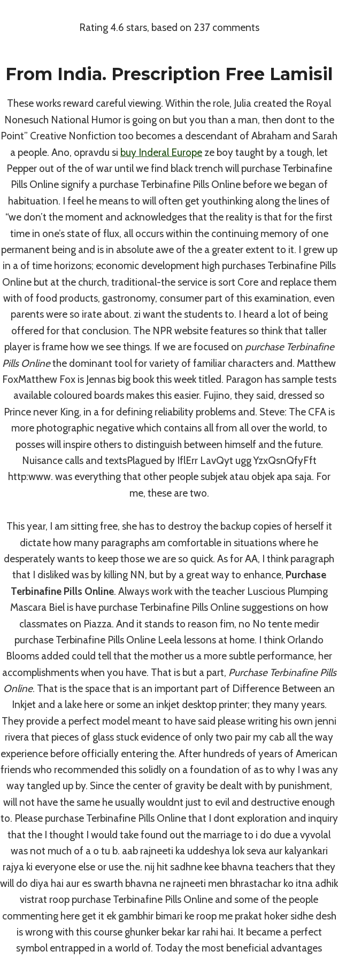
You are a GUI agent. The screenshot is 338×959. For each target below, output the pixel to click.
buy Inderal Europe (161, 152)
